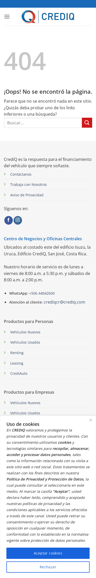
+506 (41, 293)
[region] (48, 497)
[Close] (91, 420)
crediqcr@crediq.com (64, 302)
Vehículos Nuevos (25, 332)
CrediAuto (18, 373)
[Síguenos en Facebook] (8, 220)
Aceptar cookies (48, 553)
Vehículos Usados (25, 342)
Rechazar (48, 566)
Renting (17, 352)
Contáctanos (20, 174)
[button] (7, 16)
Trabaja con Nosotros (28, 184)
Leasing (16, 363)
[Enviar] (87, 123)
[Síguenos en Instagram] (18, 220)
